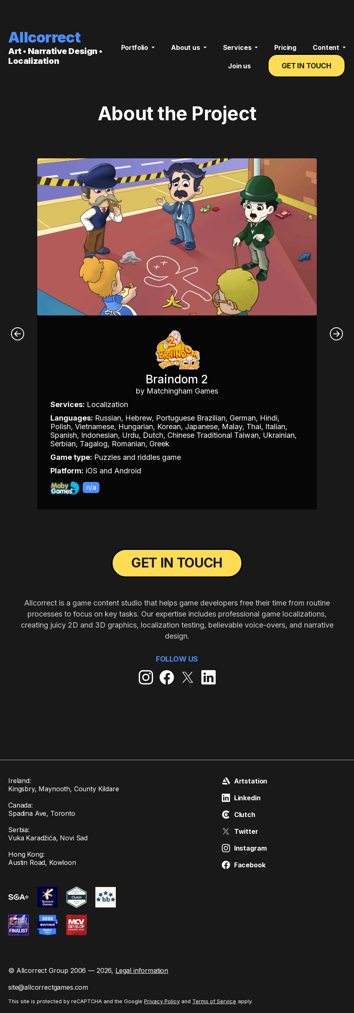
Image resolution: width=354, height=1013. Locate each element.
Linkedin (241, 798)
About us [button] (186, 51)
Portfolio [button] (135, 51)
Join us (242, 70)
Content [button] (327, 51)
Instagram (244, 848)
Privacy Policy (162, 1001)
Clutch (238, 814)
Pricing (285, 51)
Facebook (244, 865)
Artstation (244, 781)
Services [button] (238, 51)
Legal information (141, 970)
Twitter (240, 831)
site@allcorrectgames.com (48, 987)
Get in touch (307, 70)
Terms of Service (214, 1001)
